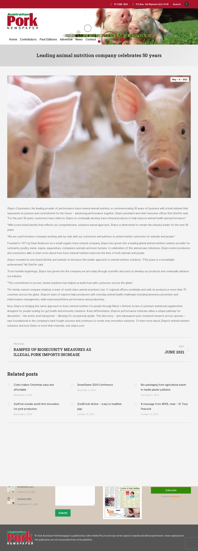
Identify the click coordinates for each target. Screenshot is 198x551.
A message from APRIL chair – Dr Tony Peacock (164, 406)
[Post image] (8, 384)
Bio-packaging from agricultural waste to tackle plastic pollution (163, 387)
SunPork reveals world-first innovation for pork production (36, 406)
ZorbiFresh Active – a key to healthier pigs (99, 406)
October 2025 (24, 499)
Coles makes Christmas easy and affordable (34, 387)
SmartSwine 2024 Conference (95, 384)
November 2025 (25, 486)
